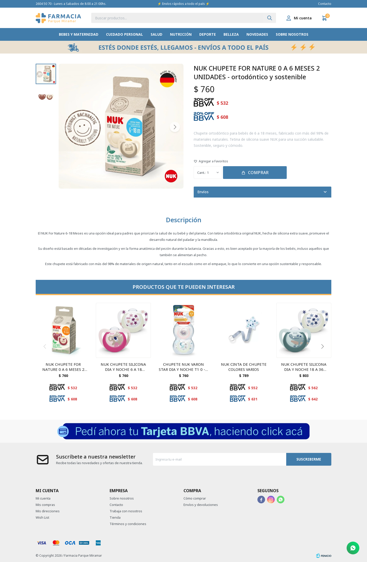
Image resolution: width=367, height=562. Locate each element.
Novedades (257, 34)
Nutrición (181, 34)
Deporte (207, 34)
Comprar (258, 172)
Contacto (324, 4)
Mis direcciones (48, 511)
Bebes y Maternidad (78, 34)
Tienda (115, 517)
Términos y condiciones (128, 523)
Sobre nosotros (292, 34)
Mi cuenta (43, 498)
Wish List (42, 517)
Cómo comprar (195, 498)
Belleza (231, 34)
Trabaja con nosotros (126, 511)
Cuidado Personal (124, 34)
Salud (156, 34)
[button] (269, 18)
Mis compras (45, 504)
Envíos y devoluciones (201, 504)
